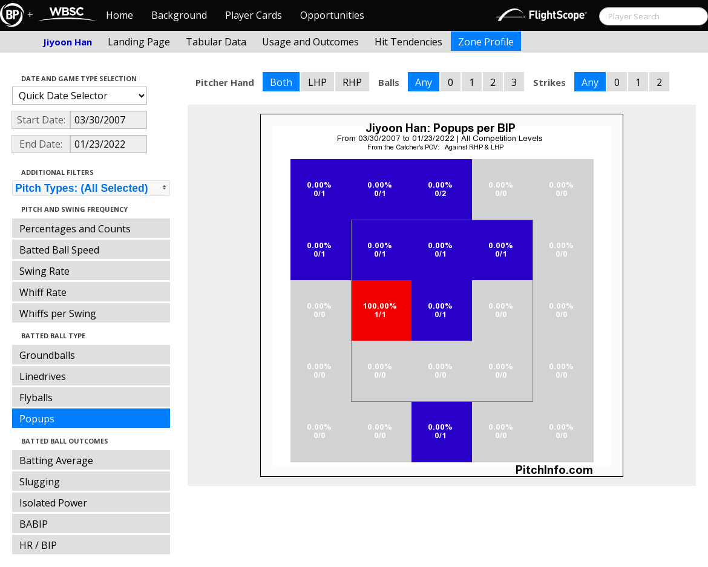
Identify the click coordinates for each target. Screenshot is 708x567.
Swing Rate (44, 271)
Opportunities (332, 15)
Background (179, 15)
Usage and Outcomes (310, 41)
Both (281, 82)
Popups (36, 418)
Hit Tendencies (408, 41)
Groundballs (47, 355)
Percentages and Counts (75, 228)
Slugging (39, 481)
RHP (352, 82)
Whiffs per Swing (57, 313)
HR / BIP (38, 545)
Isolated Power (53, 503)
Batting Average (56, 460)
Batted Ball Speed (59, 250)
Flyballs (36, 397)
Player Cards (253, 15)
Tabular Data (216, 41)
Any (423, 82)
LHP (317, 82)
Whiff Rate (43, 292)
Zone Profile (486, 41)
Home (119, 15)
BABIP (33, 524)
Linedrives (42, 376)
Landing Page (139, 41)
